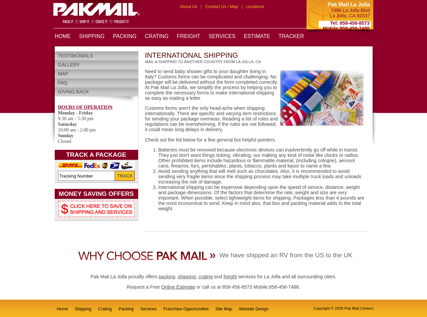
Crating (105, 308)
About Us (188, 6)
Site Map (224, 308)
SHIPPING (91, 36)
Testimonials (75, 55)
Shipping (83, 308)
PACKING (124, 36)
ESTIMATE (257, 36)
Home (62, 308)
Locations (255, 6)
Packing (126, 308)
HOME (63, 36)
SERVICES (222, 36)
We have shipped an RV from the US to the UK (285, 255)
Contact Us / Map (221, 6)
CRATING (156, 36)
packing (166, 276)
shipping (187, 276)
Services (148, 308)
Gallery (69, 64)
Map (63, 73)
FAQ (63, 82)
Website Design (254, 308)
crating (205, 276)
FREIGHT (188, 36)
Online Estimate (178, 287)
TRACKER (291, 36)
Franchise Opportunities (186, 308)
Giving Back (73, 91)
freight (230, 276)
